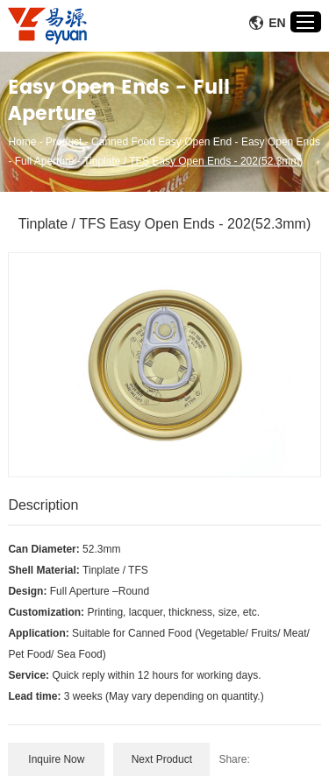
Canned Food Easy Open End (161, 142)
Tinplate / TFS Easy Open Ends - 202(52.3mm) (193, 161)
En (267, 22)
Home (22, 142)
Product (64, 142)
